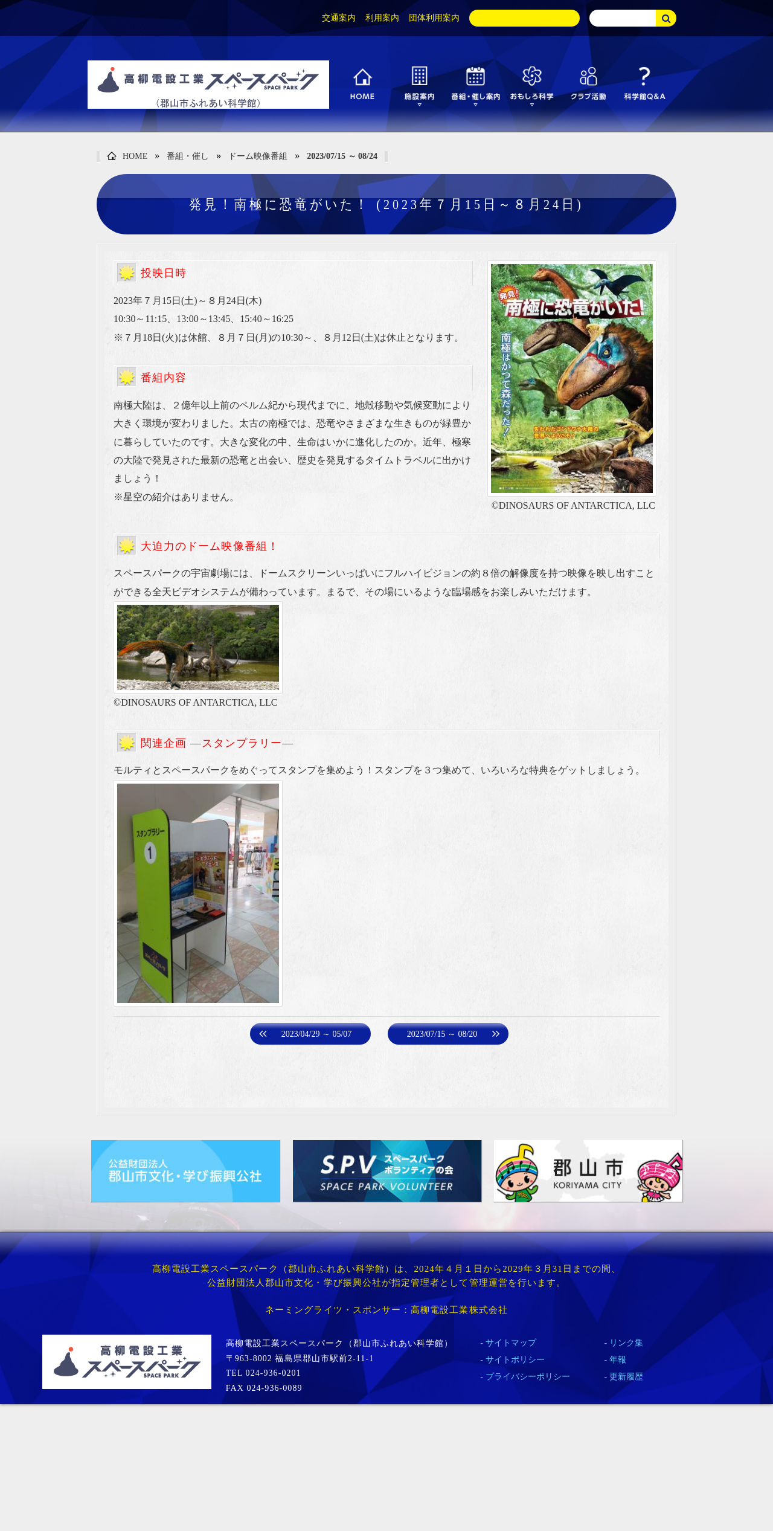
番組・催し (188, 156)
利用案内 (382, 17)
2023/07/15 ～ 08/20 (442, 1034)
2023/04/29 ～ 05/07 (316, 1034)
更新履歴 (626, 1376)
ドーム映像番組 (257, 156)
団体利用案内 (434, 17)
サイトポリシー (515, 1359)
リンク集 (626, 1342)
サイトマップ (511, 1342)
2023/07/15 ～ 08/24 (342, 156)
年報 (617, 1359)
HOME (127, 157)
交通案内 (339, 17)
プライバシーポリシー (528, 1376)
